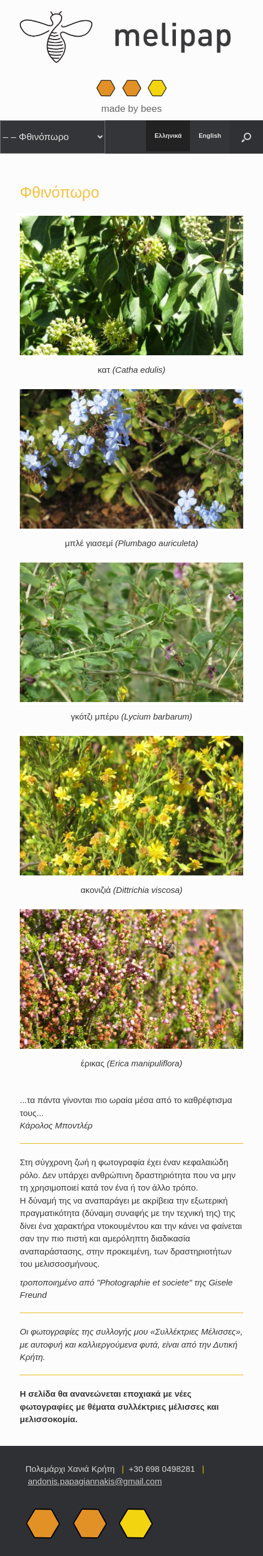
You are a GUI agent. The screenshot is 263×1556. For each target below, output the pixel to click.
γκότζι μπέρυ (131, 716)
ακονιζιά (131, 890)
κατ (131, 369)
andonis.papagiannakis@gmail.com (95, 1481)
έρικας (131, 1063)
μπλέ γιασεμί (132, 543)
